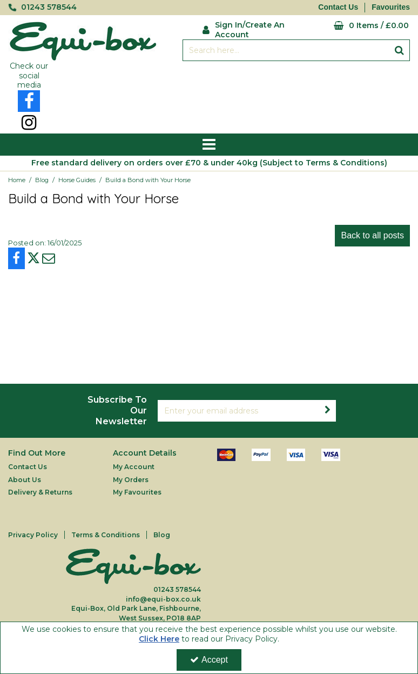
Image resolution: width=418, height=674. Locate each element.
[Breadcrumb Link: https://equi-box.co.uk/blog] (42, 179)
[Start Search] (399, 50)
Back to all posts (372, 235)
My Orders (131, 480)
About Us (24, 480)
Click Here (159, 639)
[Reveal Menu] (209, 145)
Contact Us (338, 7)
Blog (161, 535)
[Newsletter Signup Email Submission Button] (327, 411)
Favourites (391, 7)
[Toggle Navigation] (209, 145)
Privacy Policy (33, 535)
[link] (29, 101)
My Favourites (137, 492)
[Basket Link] (357, 25)
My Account (133, 467)
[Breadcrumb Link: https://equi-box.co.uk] (16, 179)
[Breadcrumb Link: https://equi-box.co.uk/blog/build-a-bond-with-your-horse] (148, 179)
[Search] (286, 50)
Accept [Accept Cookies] (209, 659)
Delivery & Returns (40, 492)
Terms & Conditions (105, 535)
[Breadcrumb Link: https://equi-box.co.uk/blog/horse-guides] (77, 179)
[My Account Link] (245, 28)
